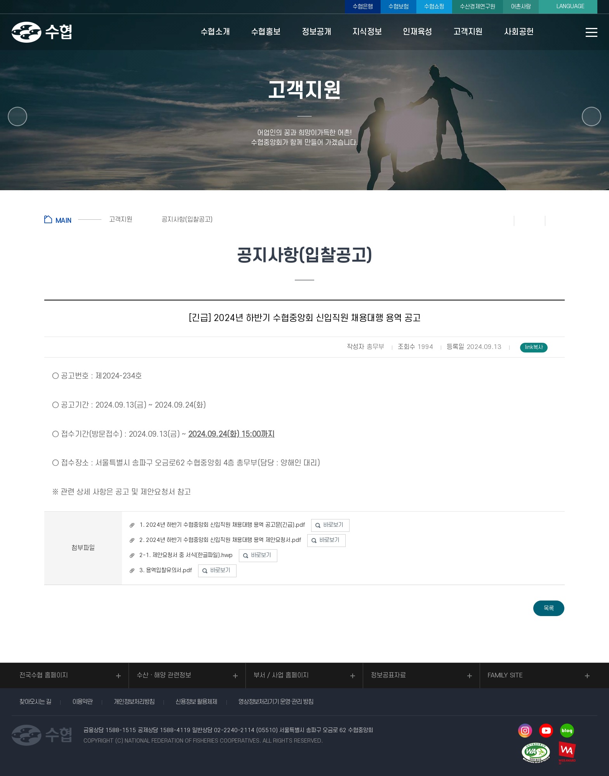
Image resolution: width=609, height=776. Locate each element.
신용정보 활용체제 (196, 701)
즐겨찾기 (529, 220)
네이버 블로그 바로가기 (567, 731)
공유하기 (560, 220)
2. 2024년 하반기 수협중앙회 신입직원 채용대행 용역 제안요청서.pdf (220, 540)
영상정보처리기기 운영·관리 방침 (275, 701)
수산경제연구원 (477, 6)
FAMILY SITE (505, 675)
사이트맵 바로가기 (591, 32)
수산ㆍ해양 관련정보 (164, 675)
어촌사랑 (521, 6)
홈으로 (72, 219)
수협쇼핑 (434, 6)
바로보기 (333, 525)
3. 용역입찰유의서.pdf (165, 570)
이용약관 (82, 701)
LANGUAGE (571, 6)
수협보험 (398, 6)
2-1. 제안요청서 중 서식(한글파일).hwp (186, 555)
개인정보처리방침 (134, 701)
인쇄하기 (498, 220)
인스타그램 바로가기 (525, 731)
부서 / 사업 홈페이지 (281, 675)
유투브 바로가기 (546, 731)
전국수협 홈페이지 (43, 675)
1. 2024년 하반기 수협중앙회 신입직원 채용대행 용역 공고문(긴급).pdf (222, 525)
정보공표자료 (388, 675)
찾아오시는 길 (35, 701)
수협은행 (363, 6)
